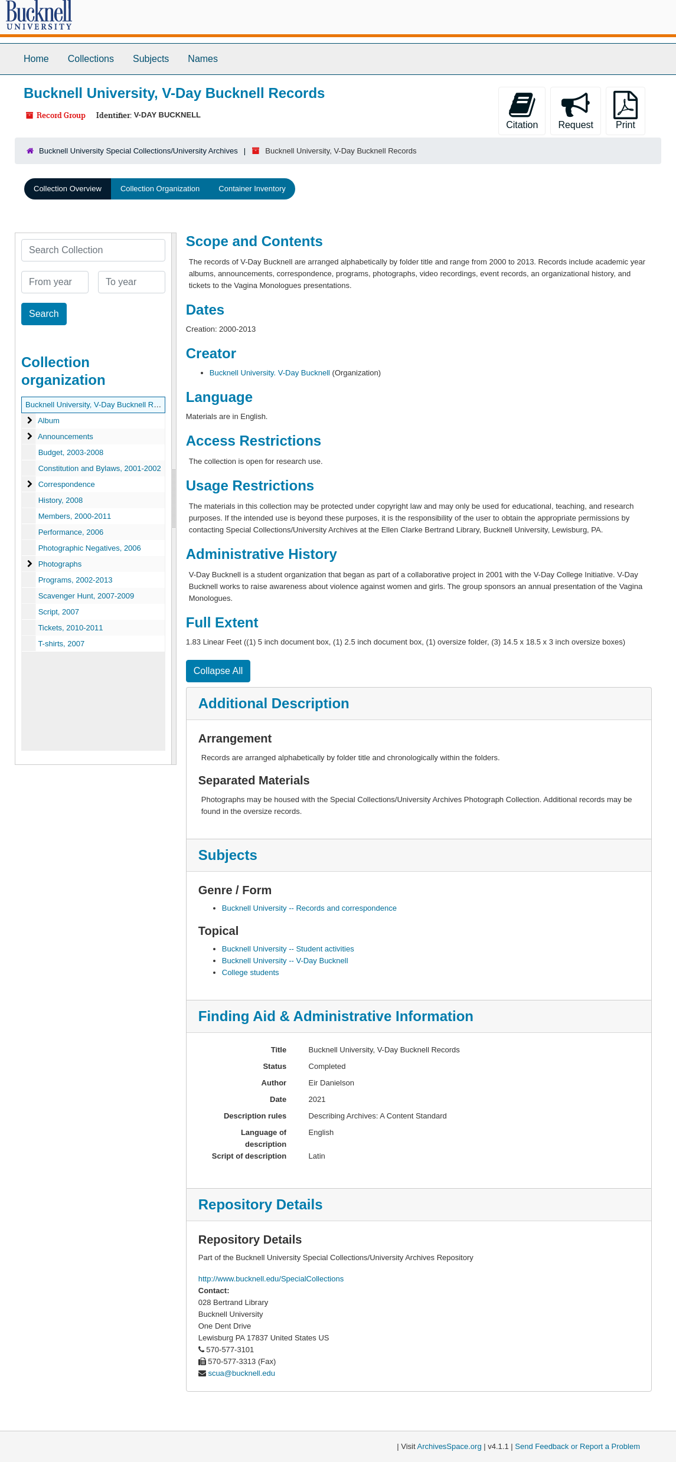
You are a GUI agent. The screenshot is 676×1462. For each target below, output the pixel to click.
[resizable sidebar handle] (173, 498)
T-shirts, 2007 (61, 643)
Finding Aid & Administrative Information (335, 1016)
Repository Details (260, 1204)
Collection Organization (160, 188)
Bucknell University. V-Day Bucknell (270, 372)
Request (575, 110)
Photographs (60, 564)
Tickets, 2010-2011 (70, 627)
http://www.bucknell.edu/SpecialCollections (271, 1278)
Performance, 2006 (71, 532)
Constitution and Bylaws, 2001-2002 (99, 468)
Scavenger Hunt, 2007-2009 (86, 595)
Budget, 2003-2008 (71, 452)
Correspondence (66, 484)
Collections (91, 59)
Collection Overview (68, 188)
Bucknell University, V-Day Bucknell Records (101, 404)
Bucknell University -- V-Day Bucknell (285, 960)
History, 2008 (60, 500)
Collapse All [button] (218, 671)
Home (36, 59)
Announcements (65, 436)
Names (203, 59)
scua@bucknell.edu (241, 1373)
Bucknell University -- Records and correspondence (309, 908)
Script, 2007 (58, 611)
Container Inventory (251, 188)
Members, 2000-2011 (75, 516)
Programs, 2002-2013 (75, 579)
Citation (522, 110)
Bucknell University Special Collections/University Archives (138, 150)
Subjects (151, 59)
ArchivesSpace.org (449, 1446)
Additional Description (274, 703)
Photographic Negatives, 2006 (89, 548)
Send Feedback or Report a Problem (577, 1446)
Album (49, 420)
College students (250, 972)
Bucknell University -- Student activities (288, 948)
